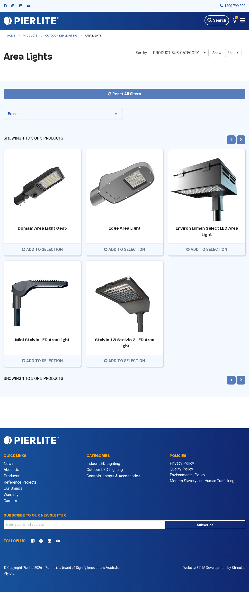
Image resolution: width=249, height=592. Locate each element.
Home (11, 35)
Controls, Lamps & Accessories (113, 476)
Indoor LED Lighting (103, 463)
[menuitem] (15, 35)
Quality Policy (181, 469)
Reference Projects (20, 482)
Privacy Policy (182, 463)
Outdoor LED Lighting (61, 35)
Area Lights (93, 35)
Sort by (141, 53)
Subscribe (205, 525)
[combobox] (180, 53)
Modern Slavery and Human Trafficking (202, 481)
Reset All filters (124, 94)
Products (30, 35)
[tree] (124, 116)
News (9, 463)
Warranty (11, 494)
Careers (10, 500)
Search (216, 20)
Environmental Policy (187, 475)
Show (217, 53)
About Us (11, 469)
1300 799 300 (232, 6)
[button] (234, 21)
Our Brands (13, 488)
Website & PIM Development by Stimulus (214, 568)
